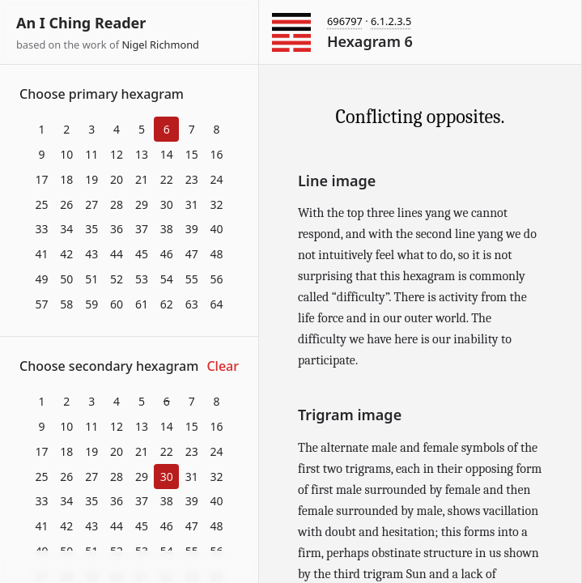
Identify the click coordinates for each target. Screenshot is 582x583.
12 (116, 154)
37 (141, 228)
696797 (345, 21)
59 (91, 304)
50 (66, 279)
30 (166, 204)
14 (166, 154)
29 (141, 204)
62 (166, 304)
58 (66, 304)
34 (66, 228)
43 (91, 254)
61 (141, 304)
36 (116, 228)
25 (41, 204)
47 (191, 254)
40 (216, 228)
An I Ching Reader (81, 22)
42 (66, 254)
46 (166, 254)
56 (216, 279)
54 (166, 279)
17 (41, 179)
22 (166, 179)
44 (116, 254)
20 (116, 179)
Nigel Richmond (160, 44)
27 (91, 204)
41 (41, 254)
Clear (222, 366)
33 (41, 228)
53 (141, 279)
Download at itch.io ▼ (129, 567)
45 (141, 254)
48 (216, 254)
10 (66, 154)
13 (141, 154)
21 (141, 179)
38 (166, 228)
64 (216, 304)
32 (216, 204)
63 (191, 304)
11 (91, 154)
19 (91, 179)
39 (191, 228)
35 (91, 228)
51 (91, 279)
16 (216, 154)
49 (41, 279)
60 (116, 304)
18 (66, 179)
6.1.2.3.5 (391, 21)
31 (191, 204)
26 (66, 204)
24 (216, 179)
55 (191, 279)
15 (191, 154)
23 (191, 179)
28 (116, 204)
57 (41, 304)
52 (116, 279)
